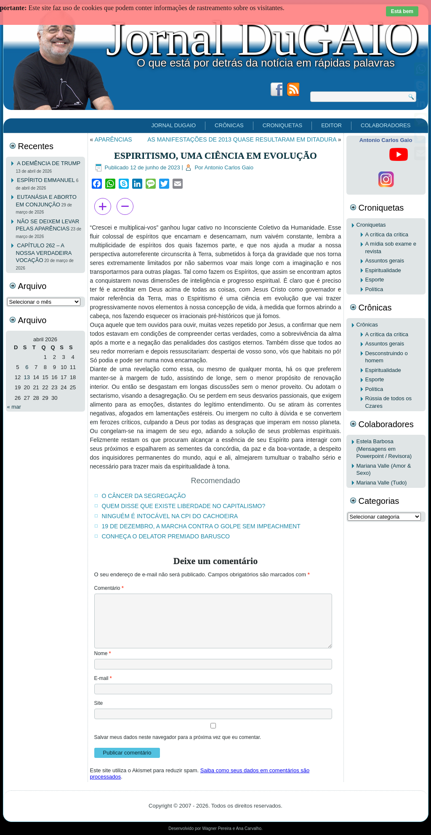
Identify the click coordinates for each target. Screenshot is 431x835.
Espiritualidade (383, 270)
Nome (102, 653)
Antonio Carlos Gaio (229, 167)
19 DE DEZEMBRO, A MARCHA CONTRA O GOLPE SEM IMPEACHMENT (201, 526)
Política (374, 289)
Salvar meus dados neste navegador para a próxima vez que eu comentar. (177, 737)
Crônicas (229, 125)
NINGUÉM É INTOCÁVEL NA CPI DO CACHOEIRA (170, 516)
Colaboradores (385, 125)
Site (98, 703)
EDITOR (331, 125)
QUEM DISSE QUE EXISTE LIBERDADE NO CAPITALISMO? (184, 506)
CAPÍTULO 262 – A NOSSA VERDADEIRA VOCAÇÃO (44, 252)
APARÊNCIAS (113, 139)
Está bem (402, 11)
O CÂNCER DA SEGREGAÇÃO (144, 495)
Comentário (109, 588)
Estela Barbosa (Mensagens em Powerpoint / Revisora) (384, 448)
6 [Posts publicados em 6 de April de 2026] (26, 367)
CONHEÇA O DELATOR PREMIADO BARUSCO (166, 536)
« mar (14, 407)
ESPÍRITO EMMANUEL (46, 180)
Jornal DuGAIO (262, 38)
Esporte (374, 279)
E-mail (103, 678)
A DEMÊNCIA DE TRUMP (48, 163)
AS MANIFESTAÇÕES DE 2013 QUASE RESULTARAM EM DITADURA (241, 139)
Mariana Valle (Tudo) (382, 482)
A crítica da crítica (387, 234)
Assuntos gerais (384, 260)
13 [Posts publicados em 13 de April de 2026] (27, 377)
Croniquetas (282, 125)
